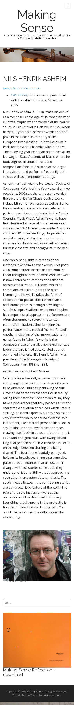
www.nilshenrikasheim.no (21, 88)
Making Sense (37, 21)
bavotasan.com (52, 695)
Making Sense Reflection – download (29, 672)
